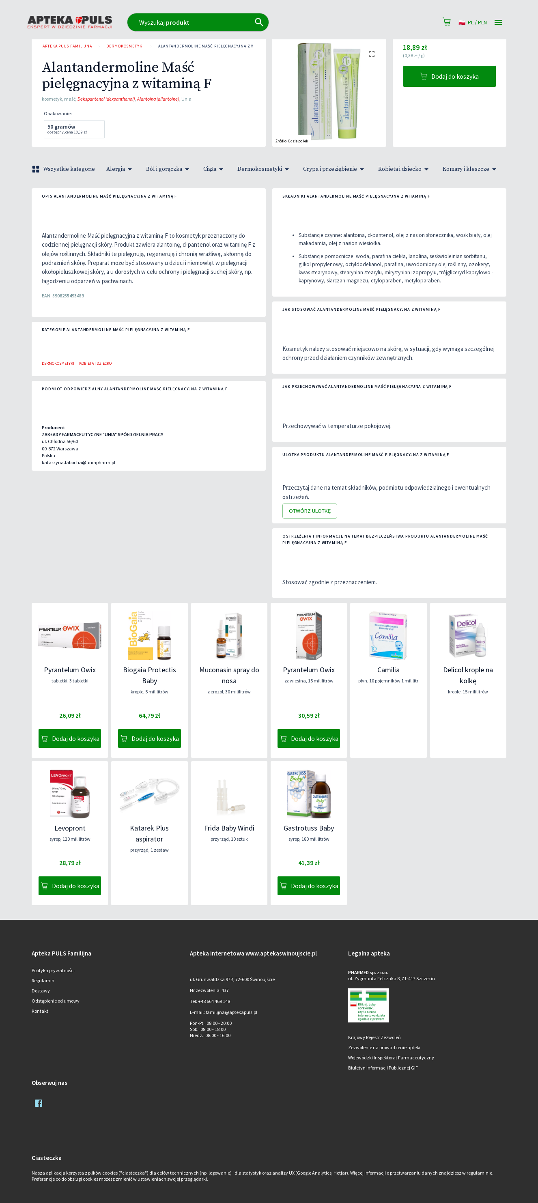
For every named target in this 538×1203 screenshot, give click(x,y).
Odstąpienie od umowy (56, 1001)
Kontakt (40, 1011)
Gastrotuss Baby (309, 828)
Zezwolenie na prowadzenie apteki (384, 1047)
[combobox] (233, 22)
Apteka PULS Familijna (67, 46)
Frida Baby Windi (229, 828)
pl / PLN (472, 22)
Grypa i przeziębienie (335, 169)
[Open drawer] (498, 22)
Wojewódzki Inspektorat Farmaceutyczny (391, 1058)
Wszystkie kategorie (64, 169)
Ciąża (214, 169)
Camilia (388, 669)
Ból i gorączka (169, 169)
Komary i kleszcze (471, 169)
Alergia (120, 169)
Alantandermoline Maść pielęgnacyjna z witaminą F (217, 46)
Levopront (70, 828)
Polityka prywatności (53, 970)
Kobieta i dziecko (404, 169)
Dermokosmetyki (125, 46)
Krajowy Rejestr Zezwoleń (374, 1037)
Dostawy (41, 991)
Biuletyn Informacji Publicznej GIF (383, 1068)
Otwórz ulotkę (310, 511)
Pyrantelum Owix (70, 669)
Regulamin (43, 980)
